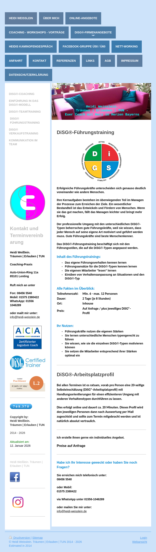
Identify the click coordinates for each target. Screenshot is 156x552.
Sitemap (37, 537)
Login (143, 537)
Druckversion (20, 537)
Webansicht (139, 541)
